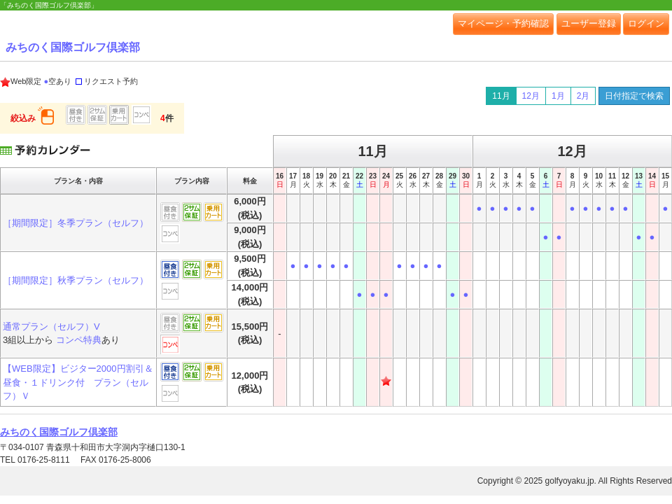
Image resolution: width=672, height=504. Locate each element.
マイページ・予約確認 (503, 23)
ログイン (646, 23)
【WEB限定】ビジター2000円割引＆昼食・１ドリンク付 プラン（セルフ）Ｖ (78, 382)
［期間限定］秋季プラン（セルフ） (75, 280)
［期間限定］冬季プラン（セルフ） (75, 223)
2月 (583, 96)
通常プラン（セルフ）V (51, 326)
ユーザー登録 (588, 23)
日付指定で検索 (634, 96)
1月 (558, 96)
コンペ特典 (79, 340)
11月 (501, 96)
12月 (531, 96)
